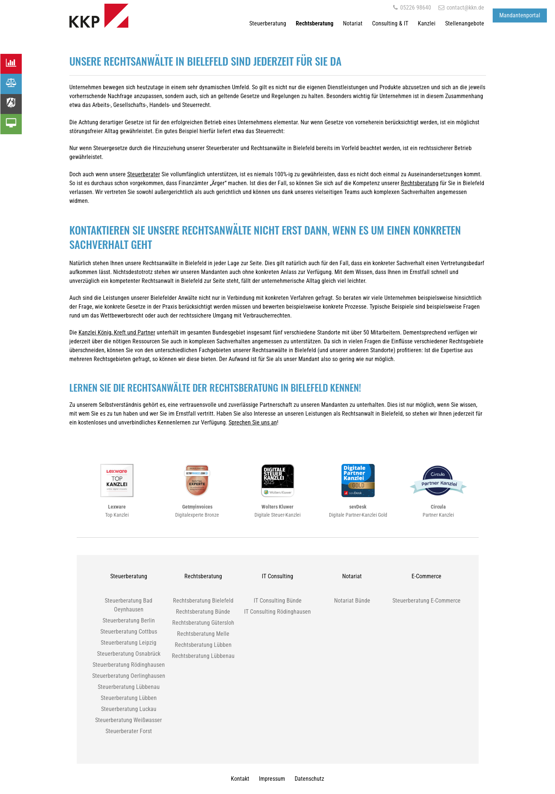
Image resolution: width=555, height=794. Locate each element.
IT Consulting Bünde (278, 600)
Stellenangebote (464, 23)
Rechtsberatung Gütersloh (203, 622)
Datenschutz (309, 778)
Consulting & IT (390, 23)
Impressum (272, 778)
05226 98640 (412, 7)
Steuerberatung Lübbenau (129, 686)
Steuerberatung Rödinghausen (129, 664)
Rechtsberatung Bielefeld (203, 600)
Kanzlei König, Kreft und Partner (117, 332)
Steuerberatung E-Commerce (426, 600)
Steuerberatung (267, 23)
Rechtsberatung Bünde (203, 611)
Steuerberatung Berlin (129, 620)
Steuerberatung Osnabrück (128, 653)
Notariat (353, 23)
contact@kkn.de (461, 7)
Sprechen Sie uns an (253, 422)
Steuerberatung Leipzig (128, 642)
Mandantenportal (519, 15)
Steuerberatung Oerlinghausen (128, 675)
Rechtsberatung (314, 23)
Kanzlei (427, 23)
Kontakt (240, 778)
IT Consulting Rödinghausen (277, 611)
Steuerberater (143, 174)
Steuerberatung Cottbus (128, 631)
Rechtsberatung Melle (203, 633)
